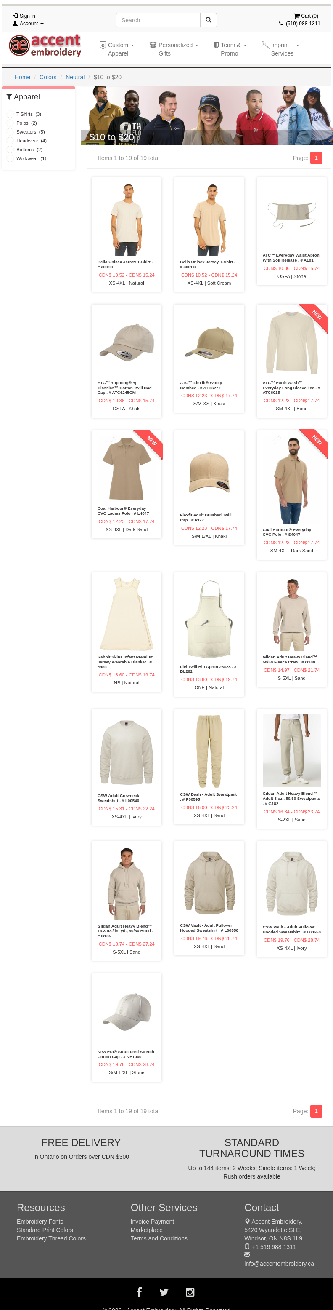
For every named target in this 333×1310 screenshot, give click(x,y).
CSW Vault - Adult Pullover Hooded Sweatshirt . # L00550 (209, 928)
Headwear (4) (26, 140)
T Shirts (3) (23, 114)
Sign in (27, 16)
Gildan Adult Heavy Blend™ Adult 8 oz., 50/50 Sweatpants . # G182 (291, 798)
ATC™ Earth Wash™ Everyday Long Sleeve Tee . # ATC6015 (291, 387)
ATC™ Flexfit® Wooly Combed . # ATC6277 (201, 385)
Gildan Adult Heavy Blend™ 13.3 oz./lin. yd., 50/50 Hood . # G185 (125, 931)
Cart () (305, 16)
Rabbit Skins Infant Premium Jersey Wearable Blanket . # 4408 (125, 662)
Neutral (75, 77)
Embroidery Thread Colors (51, 1238)
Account (32, 24)
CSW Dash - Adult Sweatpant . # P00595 (208, 797)
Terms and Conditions (159, 1238)
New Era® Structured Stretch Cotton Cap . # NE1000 (126, 1054)
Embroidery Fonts (40, 1221)
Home (22, 77)
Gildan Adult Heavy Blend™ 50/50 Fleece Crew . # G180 (290, 659)
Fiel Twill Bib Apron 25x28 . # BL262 (208, 669)
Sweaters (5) (25, 131)
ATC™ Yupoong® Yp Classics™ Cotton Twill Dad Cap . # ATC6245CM (125, 387)
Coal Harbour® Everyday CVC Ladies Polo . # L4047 (123, 511)
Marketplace (147, 1230)
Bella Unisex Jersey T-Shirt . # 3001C (125, 264)
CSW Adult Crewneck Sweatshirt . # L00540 (118, 798)
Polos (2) (21, 123)
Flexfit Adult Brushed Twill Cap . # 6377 (205, 517)
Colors (48, 77)
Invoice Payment (152, 1221)
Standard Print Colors (45, 1230)
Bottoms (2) (24, 149)
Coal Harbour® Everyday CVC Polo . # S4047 (287, 532)
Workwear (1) (26, 158)
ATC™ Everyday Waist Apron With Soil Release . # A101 (291, 257)
